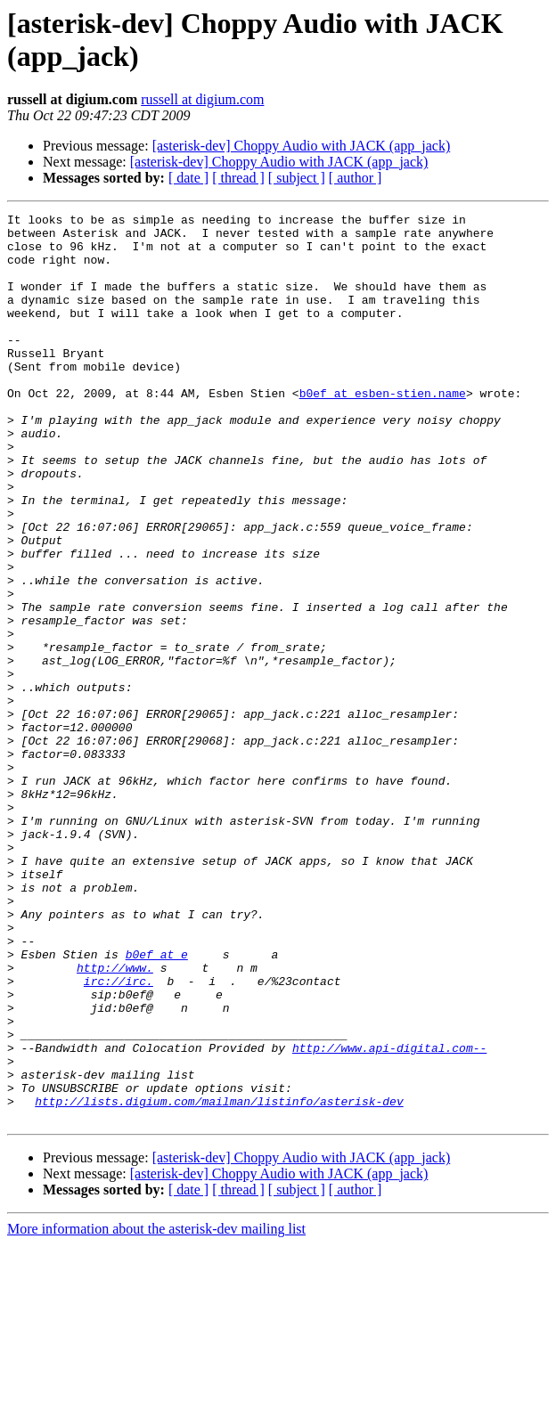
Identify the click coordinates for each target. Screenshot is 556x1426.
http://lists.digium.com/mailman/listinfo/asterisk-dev (219, 1280)
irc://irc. (118, 1136)
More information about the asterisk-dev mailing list (156, 1410)
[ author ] (355, 177)
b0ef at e (157, 1104)
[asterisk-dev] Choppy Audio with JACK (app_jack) (301, 145)
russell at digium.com (202, 99)
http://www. (115, 1120)
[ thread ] (238, 177)
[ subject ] (296, 177)
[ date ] (188, 177)
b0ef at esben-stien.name (382, 430)
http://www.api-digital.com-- (389, 1216)
